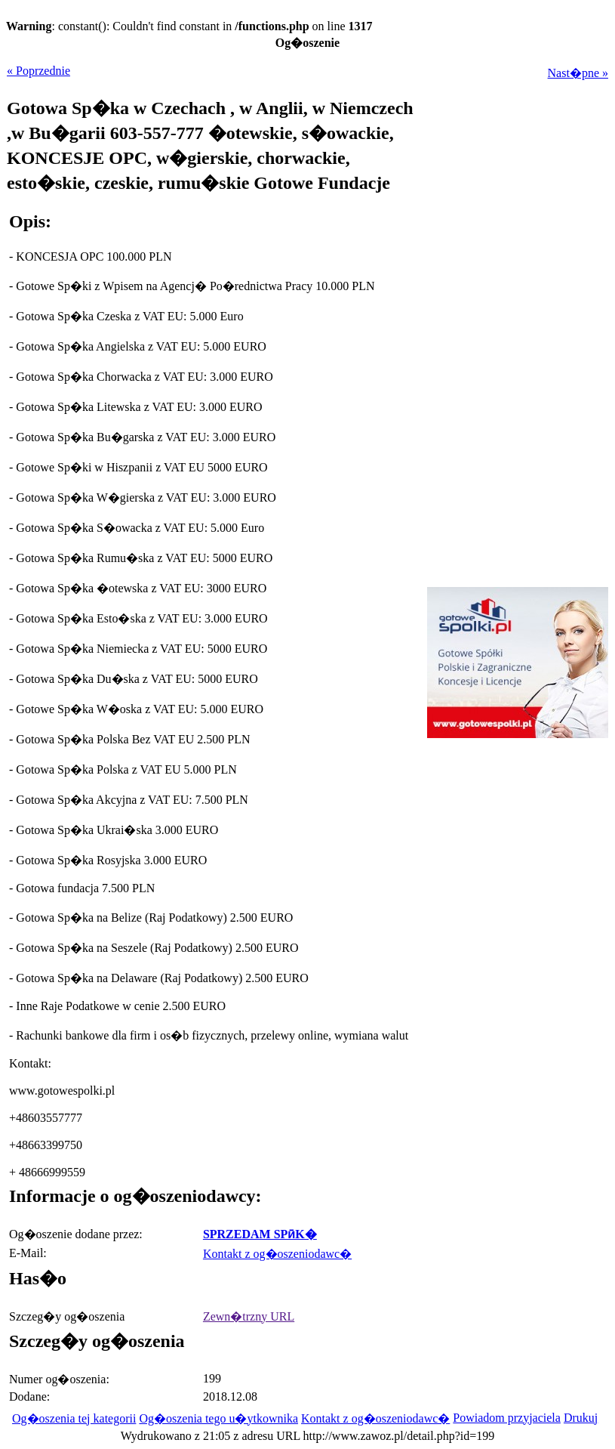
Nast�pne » (578, 72)
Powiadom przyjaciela (507, 1417)
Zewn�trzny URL (248, 1316)
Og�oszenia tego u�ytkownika (218, 1418)
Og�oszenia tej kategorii (74, 1418)
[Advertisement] (514, 846)
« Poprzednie (38, 70)
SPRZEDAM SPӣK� (260, 1234)
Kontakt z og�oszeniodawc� (277, 1253)
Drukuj (581, 1417)
